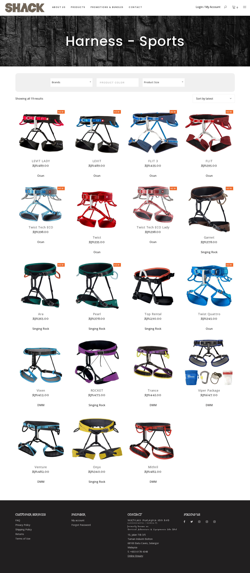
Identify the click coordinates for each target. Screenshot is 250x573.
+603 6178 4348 (139, 551)
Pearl (97, 314)
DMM (40, 405)
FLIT (209, 161)
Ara (41, 314)
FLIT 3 (153, 161)
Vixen (41, 390)
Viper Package (209, 390)
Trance (153, 390)
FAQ (17, 520)
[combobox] (214, 98)
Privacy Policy (22, 525)
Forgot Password (81, 525)
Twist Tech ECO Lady (153, 227)
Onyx (97, 467)
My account (77, 520)
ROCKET (97, 390)
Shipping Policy (23, 529)
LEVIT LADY (41, 161)
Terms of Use (22, 538)
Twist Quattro (209, 314)
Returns (19, 534)
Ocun (40, 176)
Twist (97, 237)
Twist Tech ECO (41, 227)
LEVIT (97, 161)
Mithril (153, 467)
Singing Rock (209, 252)
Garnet (209, 237)
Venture (41, 467)
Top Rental (153, 314)
